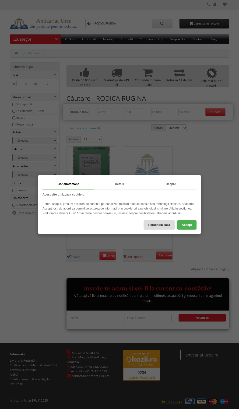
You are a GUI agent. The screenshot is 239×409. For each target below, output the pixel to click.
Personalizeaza (159, 225)
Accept (187, 225)
